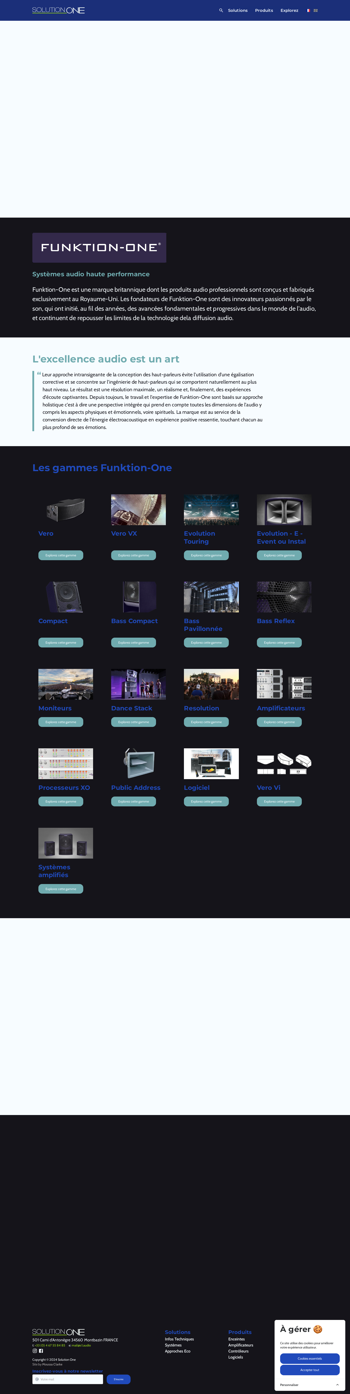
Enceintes (236, 1339)
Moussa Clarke (52, 1364)
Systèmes (173, 1345)
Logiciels (235, 1357)
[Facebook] (41, 1351)
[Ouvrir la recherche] (220, 10)
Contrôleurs (238, 1351)
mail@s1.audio (81, 1345)
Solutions (238, 10)
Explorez (290, 10)
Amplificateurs (240, 1345)
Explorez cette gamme (61, 555)
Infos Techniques (179, 1339)
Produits (264, 10)
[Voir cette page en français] (308, 10)
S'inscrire (118, 1379)
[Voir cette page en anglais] (316, 10)
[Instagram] (35, 1351)
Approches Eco (177, 1351)
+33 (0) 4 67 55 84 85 (50, 1345)
